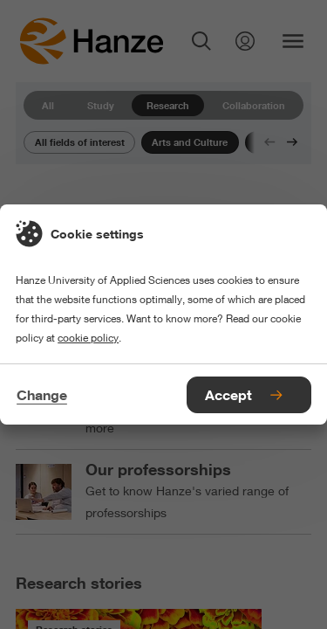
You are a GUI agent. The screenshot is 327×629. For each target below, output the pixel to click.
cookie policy (88, 337)
